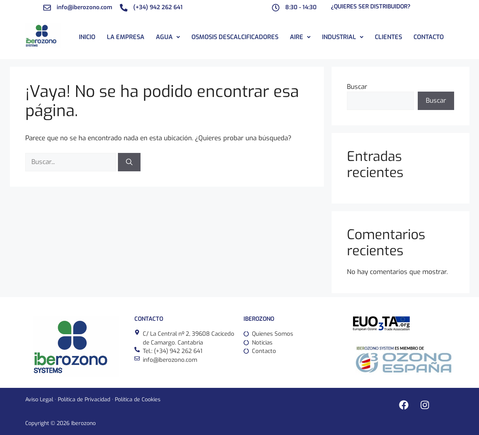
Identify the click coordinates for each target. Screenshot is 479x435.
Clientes (388, 37)
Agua (168, 37)
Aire (300, 37)
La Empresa (125, 37)
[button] (168, 37)
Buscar (357, 86)
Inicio (87, 37)
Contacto (429, 37)
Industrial (342, 37)
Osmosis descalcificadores (234, 37)
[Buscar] (129, 162)
